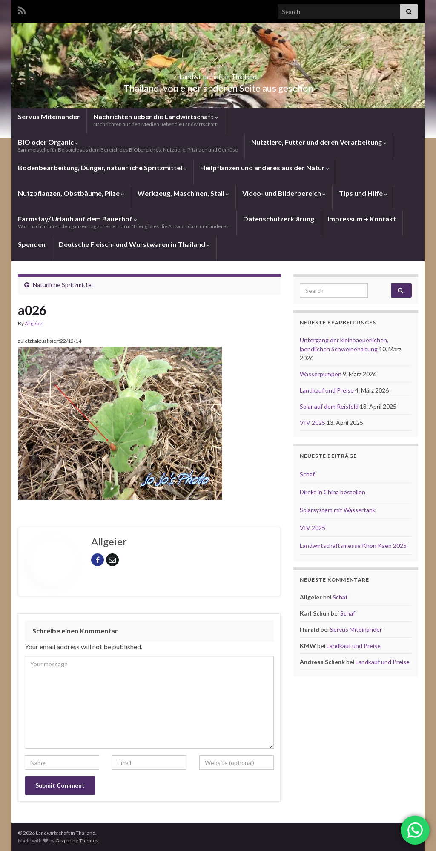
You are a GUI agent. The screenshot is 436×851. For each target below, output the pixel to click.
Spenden (32, 244)
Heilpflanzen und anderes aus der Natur (265, 167)
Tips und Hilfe (363, 193)
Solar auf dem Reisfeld (330, 406)
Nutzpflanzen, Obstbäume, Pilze (71, 193)
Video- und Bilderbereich (284, 193)
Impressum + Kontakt (361, 219)
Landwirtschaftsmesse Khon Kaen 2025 (353, 545)
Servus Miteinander (49, 116)
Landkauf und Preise (327, 390)
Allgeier (34, 323)
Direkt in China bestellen (332, 492)
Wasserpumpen (321, 374)
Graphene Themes (76, 840)
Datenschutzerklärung (278, 219)
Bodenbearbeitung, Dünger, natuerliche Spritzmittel (102, 167)
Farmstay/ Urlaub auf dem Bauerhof (124, 222)
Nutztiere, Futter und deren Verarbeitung (319, 142)
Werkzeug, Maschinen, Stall (183, 193)
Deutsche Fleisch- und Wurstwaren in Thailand (134, 244)
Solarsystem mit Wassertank (338, 509)
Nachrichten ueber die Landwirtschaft (155, 119)
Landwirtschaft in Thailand (218, 74)
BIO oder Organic (128, 145)
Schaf (307, 474)
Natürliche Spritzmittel (63, 284)
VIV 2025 (313, 422)
